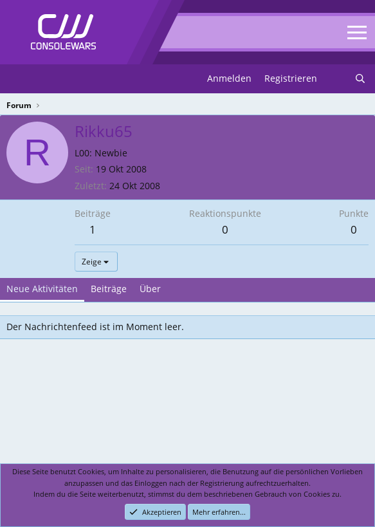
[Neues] (336, 78)
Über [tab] (150, 288)
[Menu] (18, 79)
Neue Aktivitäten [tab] (42, 288)
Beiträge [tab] (109, 288)
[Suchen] (360, 78)
